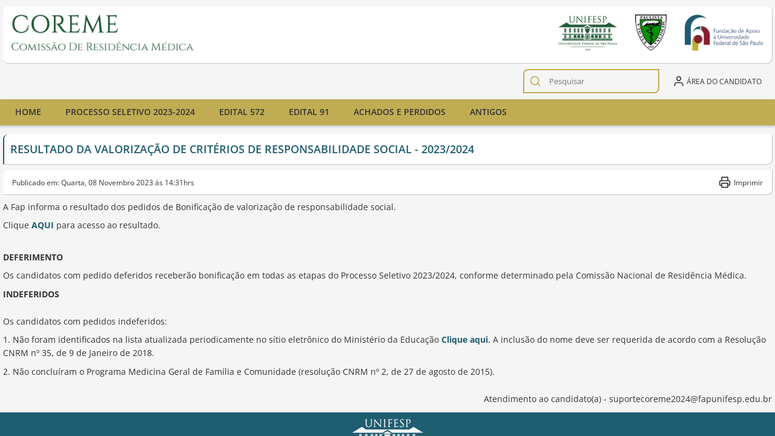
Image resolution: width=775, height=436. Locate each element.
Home (28, 111)
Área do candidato (717, 81)
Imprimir (741, 182)
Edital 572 (242, 111)
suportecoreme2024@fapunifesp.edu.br (690, 399)
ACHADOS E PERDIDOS (400, 111)
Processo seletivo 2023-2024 (130, 111)
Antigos (488, 111)
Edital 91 (309, 111)
